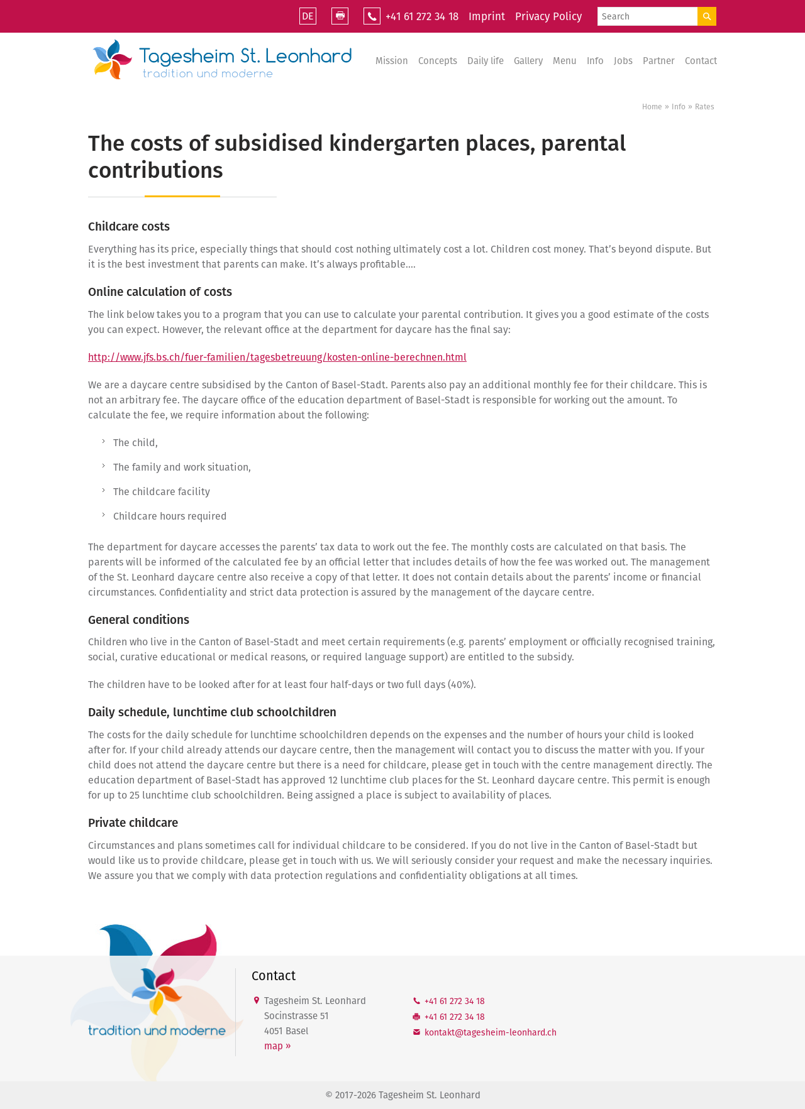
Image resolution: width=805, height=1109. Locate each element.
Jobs (623, 61)
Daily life (485, 61)
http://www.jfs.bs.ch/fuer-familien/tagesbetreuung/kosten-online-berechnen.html (277, 357)
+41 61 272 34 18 (422, 16)
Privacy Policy (548, 16)
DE (308, 16)
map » (277, 1046)
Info (595, 61)
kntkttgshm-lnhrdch (491, 1032)
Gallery (528, 61)
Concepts (437, 61)
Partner (659, 61)
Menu (565, 61)
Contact (701, 61)
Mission (391, 61)
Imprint (487, 16)
